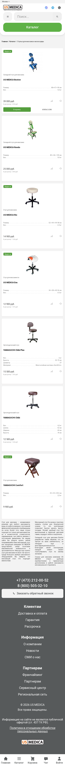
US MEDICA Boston (12, 81)
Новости (32, 652)
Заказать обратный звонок (32, 594)
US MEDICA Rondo (11, 148)
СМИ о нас (32, 658)
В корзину (17, 111)
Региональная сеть (32, 696)
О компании (32, 645)
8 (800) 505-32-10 (32, 587)
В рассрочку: (10, 105)
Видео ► (8, 53)
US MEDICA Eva (10, 284)
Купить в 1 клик (47, 110)
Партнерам (32, 682)
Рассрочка (32, 628)
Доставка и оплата (32, 615)
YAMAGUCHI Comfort (13, 486)
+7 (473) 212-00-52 (32, 581)
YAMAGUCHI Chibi (11, 419)
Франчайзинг (32, 676)
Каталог (32, 28)
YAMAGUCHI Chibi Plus (13, 351)
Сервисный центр (32, 689)
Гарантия (32, 621)
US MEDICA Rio (10, 216)
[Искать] (57, 17)
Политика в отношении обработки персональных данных (32, 731)
